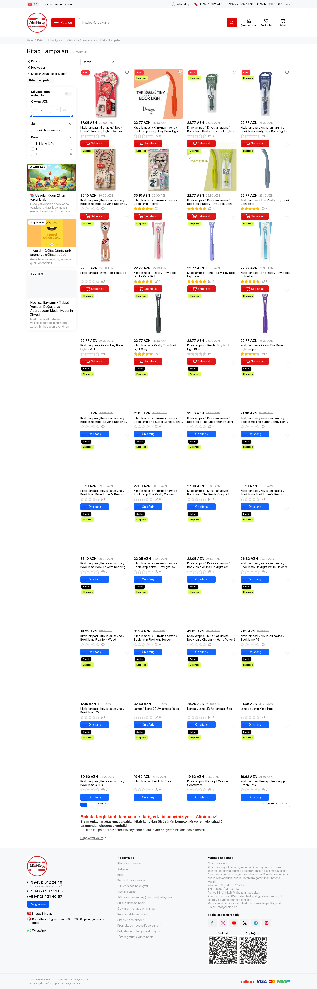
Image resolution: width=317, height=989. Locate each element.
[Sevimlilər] (266, 23)
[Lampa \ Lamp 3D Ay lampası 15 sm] (212, 675)
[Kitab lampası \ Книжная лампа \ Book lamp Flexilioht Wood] (105, 602)
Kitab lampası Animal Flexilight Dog (103, 272)
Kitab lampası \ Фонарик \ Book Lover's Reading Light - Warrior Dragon (101, 129)
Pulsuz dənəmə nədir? (131, 903)
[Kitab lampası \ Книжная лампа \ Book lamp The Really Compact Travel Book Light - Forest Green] (212, 457)
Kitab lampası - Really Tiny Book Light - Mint (101, 347)
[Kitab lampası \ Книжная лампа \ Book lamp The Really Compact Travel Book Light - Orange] (158, 457)
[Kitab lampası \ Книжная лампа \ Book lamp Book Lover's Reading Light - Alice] (105, 166)
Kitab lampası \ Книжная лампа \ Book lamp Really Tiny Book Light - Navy (264, 129)
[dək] (66, 109)
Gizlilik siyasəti (126, 891)
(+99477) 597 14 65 (240, 4)
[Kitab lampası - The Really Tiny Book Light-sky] (265, 239)
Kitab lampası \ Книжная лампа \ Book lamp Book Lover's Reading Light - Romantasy (263, 492)
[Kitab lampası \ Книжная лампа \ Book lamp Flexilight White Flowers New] (265, 530)
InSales (78, 983)
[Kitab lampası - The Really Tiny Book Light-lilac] (212, 239)
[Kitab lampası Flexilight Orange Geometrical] (212, 747)
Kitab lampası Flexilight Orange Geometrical (207, 783)
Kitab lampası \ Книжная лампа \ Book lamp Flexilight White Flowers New (264, 565)
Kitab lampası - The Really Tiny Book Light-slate (265, 201)
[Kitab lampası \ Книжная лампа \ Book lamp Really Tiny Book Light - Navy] (265, 94)
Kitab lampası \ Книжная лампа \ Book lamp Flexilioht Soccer (155, 637)
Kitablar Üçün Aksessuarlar (82, 40)
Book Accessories (54, 130)
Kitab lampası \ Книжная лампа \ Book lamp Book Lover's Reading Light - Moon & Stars (102, 420)
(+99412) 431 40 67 (269, 4)
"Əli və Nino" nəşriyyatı (132, 886)
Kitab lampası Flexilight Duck (152, 781)
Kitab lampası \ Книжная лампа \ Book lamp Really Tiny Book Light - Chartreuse (210, 202)
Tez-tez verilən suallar (58, 4)
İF (54, 154)
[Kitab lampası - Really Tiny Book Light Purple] (265, 312)
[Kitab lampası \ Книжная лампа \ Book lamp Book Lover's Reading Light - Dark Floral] (105, 530)
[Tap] (232, 22)
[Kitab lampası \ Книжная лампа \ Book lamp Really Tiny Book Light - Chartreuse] (212, 166)
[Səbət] (283, 23)
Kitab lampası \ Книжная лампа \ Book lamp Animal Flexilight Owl (155, 565)
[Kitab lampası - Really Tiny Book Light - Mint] (105, 312)
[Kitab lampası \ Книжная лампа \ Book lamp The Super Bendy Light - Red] (158, 384)
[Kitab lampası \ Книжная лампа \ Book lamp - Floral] (158, 166)
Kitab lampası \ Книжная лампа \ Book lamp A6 (262, 637)
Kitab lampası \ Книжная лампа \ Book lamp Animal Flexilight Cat (208, 565)
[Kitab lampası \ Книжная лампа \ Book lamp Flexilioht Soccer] (158, 602)
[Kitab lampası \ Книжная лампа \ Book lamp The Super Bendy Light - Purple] (212, 384)
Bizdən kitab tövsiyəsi (131, 880)
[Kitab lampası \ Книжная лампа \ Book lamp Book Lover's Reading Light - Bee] (105, 457)
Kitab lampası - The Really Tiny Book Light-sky (265, 274)
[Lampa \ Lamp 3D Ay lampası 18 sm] (158, 675)
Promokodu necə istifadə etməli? (139, 925)
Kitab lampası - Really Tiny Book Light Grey (155, 347)
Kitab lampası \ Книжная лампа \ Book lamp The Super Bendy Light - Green (264, 420)
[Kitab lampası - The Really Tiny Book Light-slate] (265, 166)
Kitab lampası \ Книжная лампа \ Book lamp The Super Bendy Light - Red (158, 420)
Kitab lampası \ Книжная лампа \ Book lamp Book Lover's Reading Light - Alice (102, 202)
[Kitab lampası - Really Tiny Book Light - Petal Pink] (158, 239)
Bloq (120, 874)
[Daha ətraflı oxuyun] (93, 838)
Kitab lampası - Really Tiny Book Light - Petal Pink (155, 274)
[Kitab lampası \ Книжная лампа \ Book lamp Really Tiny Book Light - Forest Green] (212, 94)
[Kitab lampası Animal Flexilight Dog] (105, 239)
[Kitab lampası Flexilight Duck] (158, 747)
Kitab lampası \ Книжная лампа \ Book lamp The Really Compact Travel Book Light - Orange (155, 492)
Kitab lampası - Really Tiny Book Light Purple (262, 347)
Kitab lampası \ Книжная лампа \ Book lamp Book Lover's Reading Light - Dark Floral (102, 565)
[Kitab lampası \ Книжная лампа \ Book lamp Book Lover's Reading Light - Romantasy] (265, 457)
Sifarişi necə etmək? (130, 920)
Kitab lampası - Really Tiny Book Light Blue (208, 347)
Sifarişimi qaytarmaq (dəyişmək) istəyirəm (144, 897)
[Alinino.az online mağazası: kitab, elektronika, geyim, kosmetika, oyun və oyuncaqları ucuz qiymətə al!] (37, 23)
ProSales (49, 983)
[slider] (31, 116)
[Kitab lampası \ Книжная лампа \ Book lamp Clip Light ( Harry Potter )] (212, 602)
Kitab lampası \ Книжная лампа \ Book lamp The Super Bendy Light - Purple (211, 420)
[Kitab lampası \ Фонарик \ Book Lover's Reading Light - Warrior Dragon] (105, 94)
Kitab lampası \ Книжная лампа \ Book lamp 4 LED (102, 783)
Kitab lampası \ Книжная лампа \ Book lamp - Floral (155, 201)
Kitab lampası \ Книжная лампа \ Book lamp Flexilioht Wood (102, 637)
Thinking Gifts (54, 143)
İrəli (102, 803)
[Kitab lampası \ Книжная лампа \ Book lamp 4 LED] (105, 747)
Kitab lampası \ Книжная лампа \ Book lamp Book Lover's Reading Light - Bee (102, 492)
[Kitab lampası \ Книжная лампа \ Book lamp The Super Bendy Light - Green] (265, 384)
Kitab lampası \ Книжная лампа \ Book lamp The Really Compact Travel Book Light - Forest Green (209, 492)
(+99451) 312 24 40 (209, 4)
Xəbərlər (123, 869)
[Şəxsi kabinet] (249, 23)
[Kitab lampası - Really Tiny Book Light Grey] (158, 312)
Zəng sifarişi (38, 904)
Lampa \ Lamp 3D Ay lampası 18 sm (157, 708)
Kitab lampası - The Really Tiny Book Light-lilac (211, 274)
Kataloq (41, 40)
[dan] (45, 109)
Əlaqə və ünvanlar (129, 863)
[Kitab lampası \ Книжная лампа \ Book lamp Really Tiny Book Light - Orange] (158, 94)
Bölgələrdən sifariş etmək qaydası (139, 931)
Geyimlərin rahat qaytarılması (136, 908)
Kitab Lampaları (40, 80)
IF (54, 149)
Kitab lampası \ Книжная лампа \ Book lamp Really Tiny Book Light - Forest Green (210, 129)
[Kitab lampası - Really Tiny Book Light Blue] (212, 312)
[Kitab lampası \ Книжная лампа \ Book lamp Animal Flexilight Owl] (158, 530)
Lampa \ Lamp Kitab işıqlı (257, 708)
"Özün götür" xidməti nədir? (135, 937)
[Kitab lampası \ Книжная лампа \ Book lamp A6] (265, 602)
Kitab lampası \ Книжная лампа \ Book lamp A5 (102, 710)
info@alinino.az (42, 913)
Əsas (30, 40)
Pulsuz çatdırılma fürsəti (132, 914)
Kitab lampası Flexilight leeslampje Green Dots (263, 783)
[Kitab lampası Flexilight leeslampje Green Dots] (265, 747)
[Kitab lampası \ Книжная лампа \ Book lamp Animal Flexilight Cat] (212, 530)
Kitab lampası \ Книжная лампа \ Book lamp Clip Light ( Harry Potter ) (211, 637)
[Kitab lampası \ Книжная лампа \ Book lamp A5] (105, 675)
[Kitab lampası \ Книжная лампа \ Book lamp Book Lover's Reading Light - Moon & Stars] (105, 384)
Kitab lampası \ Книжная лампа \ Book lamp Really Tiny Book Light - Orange (157, 129)
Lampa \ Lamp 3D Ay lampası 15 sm (210, 708)
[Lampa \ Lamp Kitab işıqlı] (265, 675)
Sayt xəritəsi (82, 979)
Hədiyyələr (56, 40)
